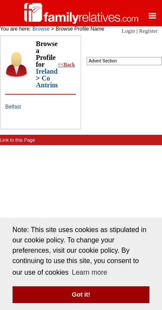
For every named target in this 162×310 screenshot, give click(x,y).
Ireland (46, 71)
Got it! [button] (81, 294)
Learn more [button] (89, 272)
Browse (41, 29)
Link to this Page (17, 140)
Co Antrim (47, 81)
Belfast (13, 107)
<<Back (66, 65)
